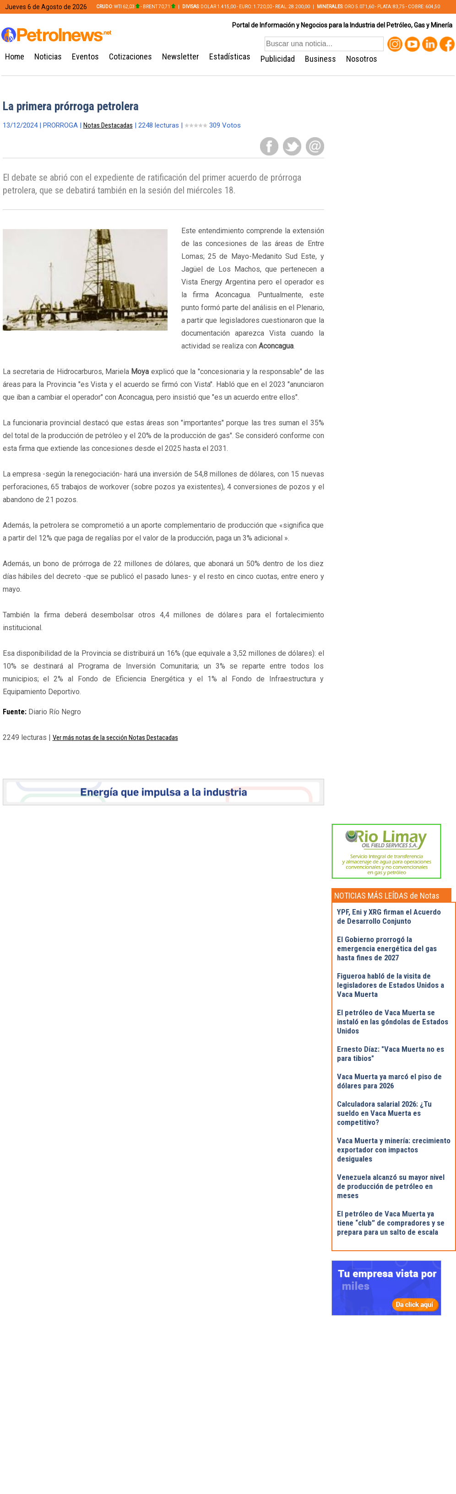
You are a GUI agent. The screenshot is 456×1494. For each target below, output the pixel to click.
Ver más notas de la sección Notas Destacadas (115, 738)
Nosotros (361, 59)
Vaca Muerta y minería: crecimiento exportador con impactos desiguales (394, 1149)
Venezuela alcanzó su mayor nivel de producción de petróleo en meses (391, 1186)
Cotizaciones (130, 56)
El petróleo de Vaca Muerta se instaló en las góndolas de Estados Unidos (392, 1021)
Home (14, 56)
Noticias (48, 56)
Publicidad (278, 59)
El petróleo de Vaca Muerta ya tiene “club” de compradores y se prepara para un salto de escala (391, 1223)
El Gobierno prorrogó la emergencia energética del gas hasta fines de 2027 (387, 948)
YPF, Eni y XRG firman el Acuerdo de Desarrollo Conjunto (389, 916)
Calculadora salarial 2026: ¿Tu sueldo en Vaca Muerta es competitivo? (384, 1113)
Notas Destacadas (108, 125)
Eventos (85, 56)
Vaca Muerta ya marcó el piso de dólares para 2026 (389, 1081)
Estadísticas (229, 56)
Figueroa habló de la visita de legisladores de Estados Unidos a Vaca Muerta (390, 985)
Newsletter (180, 56)
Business (320, 59)
